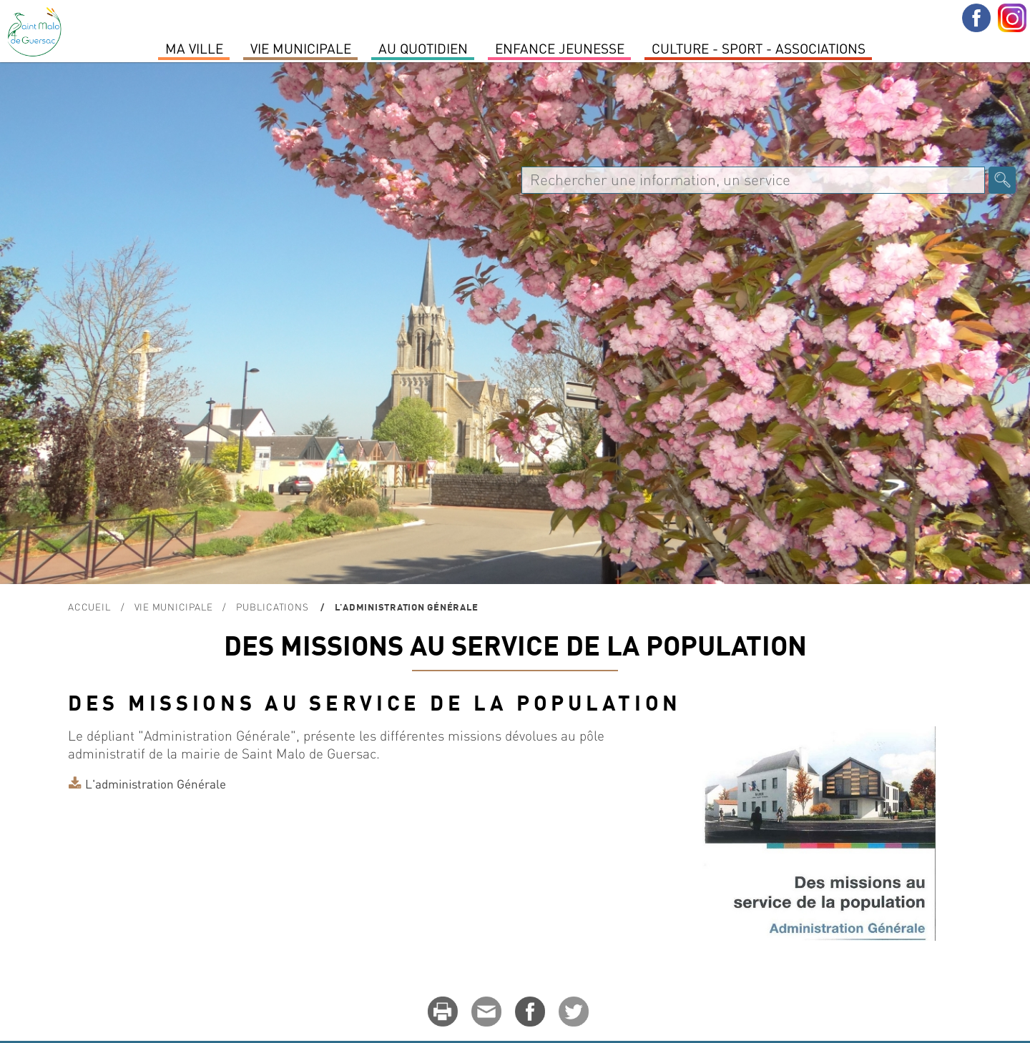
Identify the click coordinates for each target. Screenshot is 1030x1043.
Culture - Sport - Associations (758, 47)
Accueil (89, 606)
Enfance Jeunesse (559, 47)
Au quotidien (423, 47)
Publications (273, 606)
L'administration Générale (155, 783)
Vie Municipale (300, 47)
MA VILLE (194, 47)
